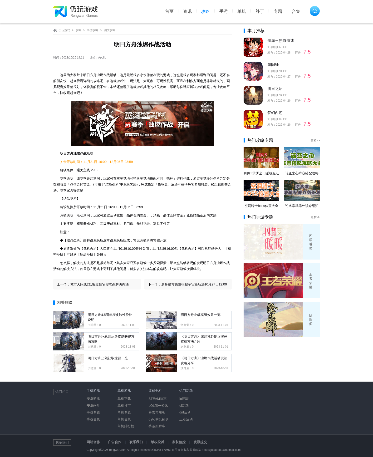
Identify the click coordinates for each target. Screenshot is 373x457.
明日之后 (275, 89)
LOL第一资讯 (158, 406)
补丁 (259, 11)
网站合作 (93, 442)
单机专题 (124, 412)
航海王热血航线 (280, 41)
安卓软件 (93, 406)
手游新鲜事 (156, 426)
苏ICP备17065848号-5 (165, 450)
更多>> (315, 140)
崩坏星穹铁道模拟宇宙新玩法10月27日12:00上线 (194, 286)
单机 (241, 11)
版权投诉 (157, 442)
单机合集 (124, 419)
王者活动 (186, 419)
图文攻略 (109, 30)
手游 (223, 11)
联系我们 (136, 442)
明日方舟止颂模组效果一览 (201, 315)
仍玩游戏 (64, 30)
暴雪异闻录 (156, 412)
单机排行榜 (126, 426)
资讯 (187, 11)
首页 (169, 11)
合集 (296, 11)
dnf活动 (185, 412)
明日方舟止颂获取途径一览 (108, 358)
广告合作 (114, 442)
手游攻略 (92, 30)
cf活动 (184, 406)
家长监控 (179, 442)
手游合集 (93, 419)
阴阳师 (273, 65)
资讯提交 (200, 442)
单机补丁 (124, 406)
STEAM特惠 (157, 399)
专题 (278, 11)
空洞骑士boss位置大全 (261, 206)
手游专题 (93, 412)
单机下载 (124, 399)
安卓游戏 (93, 399)
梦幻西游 (275, 113)
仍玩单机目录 (158, 419)
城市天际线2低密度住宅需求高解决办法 (99, 284)
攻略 (205, 11)
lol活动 (184, 399)
